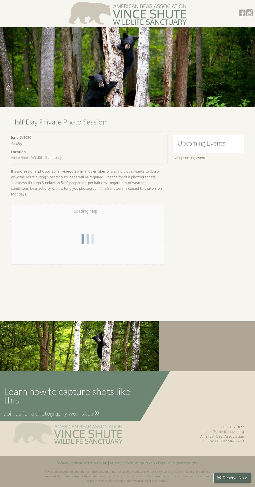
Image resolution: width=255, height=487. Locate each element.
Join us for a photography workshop (51, 413)
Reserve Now (235, 478)
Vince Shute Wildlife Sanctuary (36, 157)
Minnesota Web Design (127, 463)
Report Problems (186, 463)
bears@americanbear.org (224, 431)
